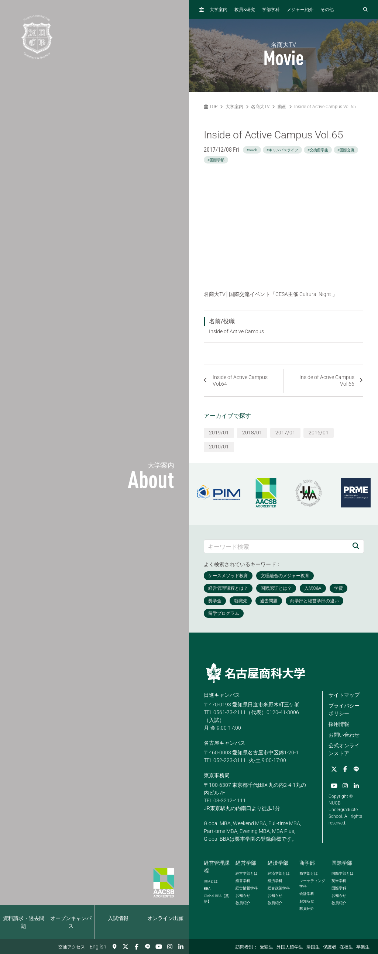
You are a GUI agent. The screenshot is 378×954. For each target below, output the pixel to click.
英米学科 (338, 881)
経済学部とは (279, 873)
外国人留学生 (289, 947)
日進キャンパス (222, 695)
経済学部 (278, 863)
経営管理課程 (217, 867)
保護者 (329, 947)
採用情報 (339, 724)
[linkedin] (180, 946)
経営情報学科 (247, 888)
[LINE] (147, 946)
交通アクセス (71, 947)
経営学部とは (247, 873)
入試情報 (118, 918)
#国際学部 (215, 160)
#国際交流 (345, 150)
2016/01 (319, 432)
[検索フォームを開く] (365, 9)
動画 (282, 106)
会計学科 (306, 894)
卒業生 (363, 947)
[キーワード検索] (276, 546)
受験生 (266, 947)
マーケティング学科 (312, 883)
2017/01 (285, 432)
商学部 (307, 863)
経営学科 (243, 881)
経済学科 (275, 881)
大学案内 (218, 9)
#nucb (252, 150)
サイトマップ (344, 695)
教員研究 (244, 9)
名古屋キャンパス (224, 743)
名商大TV (260, 106)
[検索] (356, 546)
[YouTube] (158, 946)
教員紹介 (243, 903)
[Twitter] (125, 946)
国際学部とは (342, 873)
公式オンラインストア (344, 749)
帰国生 (313, 947)
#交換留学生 (317, 150)
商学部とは (308, 873)
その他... (328, 9)
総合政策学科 (279, 888)
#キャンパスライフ (282, 150)
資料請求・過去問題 (23, 922)
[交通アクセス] (114, 946)
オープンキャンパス (71, 922)
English (98, 947)
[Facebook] (136, 946)
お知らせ (243, 895)
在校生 (346, 947)
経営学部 (246, 863)
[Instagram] (169, 946)
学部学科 (271, 9)
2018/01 (252, 432)
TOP (210, 106)
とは (211, 881)
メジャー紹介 (300, 9)
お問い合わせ (344, 735)
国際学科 (338, 888)
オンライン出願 (165, 918)
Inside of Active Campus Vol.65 (325, 106)
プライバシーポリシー (344, 709)
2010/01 (219, 447)
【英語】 (216, 898)
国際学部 (341, 863)
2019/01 (219, 432)
